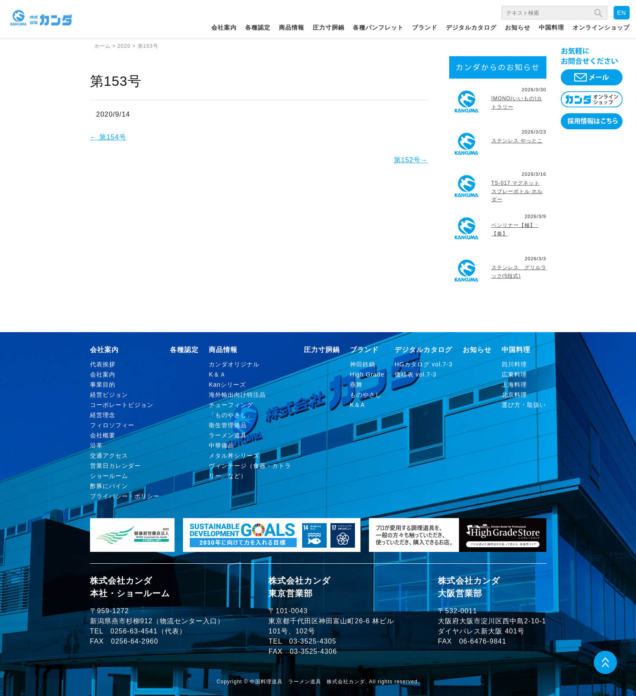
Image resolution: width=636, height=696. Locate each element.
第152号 (411, 160)
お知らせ (517, 27)
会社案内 (224, 27)
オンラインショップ (601, 27)
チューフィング (231, 404)
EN (621, 12)
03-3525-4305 (312, 641)
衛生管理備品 (228, 425)
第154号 (108, 137)
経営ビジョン (109, 394)
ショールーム (109, 475)
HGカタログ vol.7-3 (424, 364)
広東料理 (514, 374)
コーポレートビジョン (121, 404)
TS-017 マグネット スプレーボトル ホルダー (517, 191)
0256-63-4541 (134, 631)
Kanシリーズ (227, 384)
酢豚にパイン (109, 486)
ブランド (424, 27)
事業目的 (102, 384)
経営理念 (102, 415)
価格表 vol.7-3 (416, 374)
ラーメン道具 (228, 435)
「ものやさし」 (231, 415)
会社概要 (102, 435)
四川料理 (514, 364)
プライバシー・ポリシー (125, 496)
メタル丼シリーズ (234, 455)
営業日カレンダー (115, 465)
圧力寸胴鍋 (328, 27)
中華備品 (221, 445)
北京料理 (514, 394)
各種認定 (257, 27)
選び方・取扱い (524, 404)
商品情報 (291, 27)
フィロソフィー (112, 425)
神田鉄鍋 (362, 364)
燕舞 (356, 384)
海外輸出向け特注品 (237, 394)
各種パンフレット (378, 27)
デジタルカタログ (471, 27)
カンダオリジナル (234, 364)
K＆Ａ (217, 374)
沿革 (96, 445)
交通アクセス (109, 455)
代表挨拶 (102, 364)
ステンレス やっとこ (517, 141)
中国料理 (551, 27)
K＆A (357, 404)
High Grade (367, 374)
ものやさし (366, 394)
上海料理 (514, 384)
